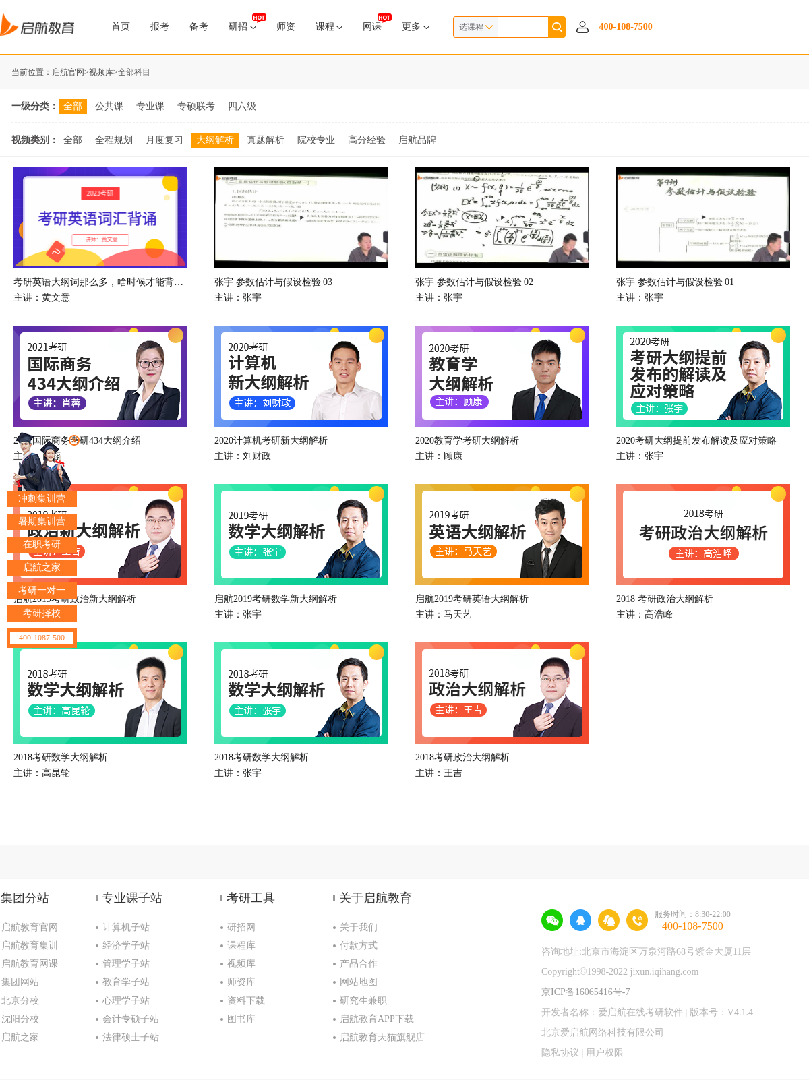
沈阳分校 (20, 1019)
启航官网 (68, 72)
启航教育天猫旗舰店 (382, 1037)
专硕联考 (196, 106)
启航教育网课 (29, 964)
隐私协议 (560, 1053)
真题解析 (265, 140)
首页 (120, 27)
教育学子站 (126, 982)
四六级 (242, 106)
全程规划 (114, 140)
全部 (72, 106)
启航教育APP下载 (377, 1019)
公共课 (109, 106)
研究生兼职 (363, 1001)
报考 (159, 27)
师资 (285, 27)
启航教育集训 (29, 945)
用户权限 (605, 1053)
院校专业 (316, 140)
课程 (329, 27)
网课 (372, 22)
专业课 (150, 106)
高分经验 (367, 140)
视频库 (101, 72)
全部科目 (134, 72)
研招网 (241, 927)
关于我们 (359, 927)
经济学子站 (126, 945)
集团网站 (20, 982)
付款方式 (359, 945)
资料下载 (246, 1001)
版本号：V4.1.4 (721, 1012)
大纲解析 (215, 140)
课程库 (241, 945)
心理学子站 (126, 1001)
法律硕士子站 (130, 1037)
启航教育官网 (29, 927)
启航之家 (20, 1037)
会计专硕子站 (130, 1019)
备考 (198, 27)
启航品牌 (417, 140)
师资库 (241, 982)
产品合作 (359, 964)
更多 (415, 27)
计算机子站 (126, 927)
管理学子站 (126, 964)
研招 (242, 22)
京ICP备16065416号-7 (585, 992)
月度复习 (164, 140)
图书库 (241, 1019)
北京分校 (20, 1001)
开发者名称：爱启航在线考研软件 (612, 1012)
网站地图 (359, 982)
